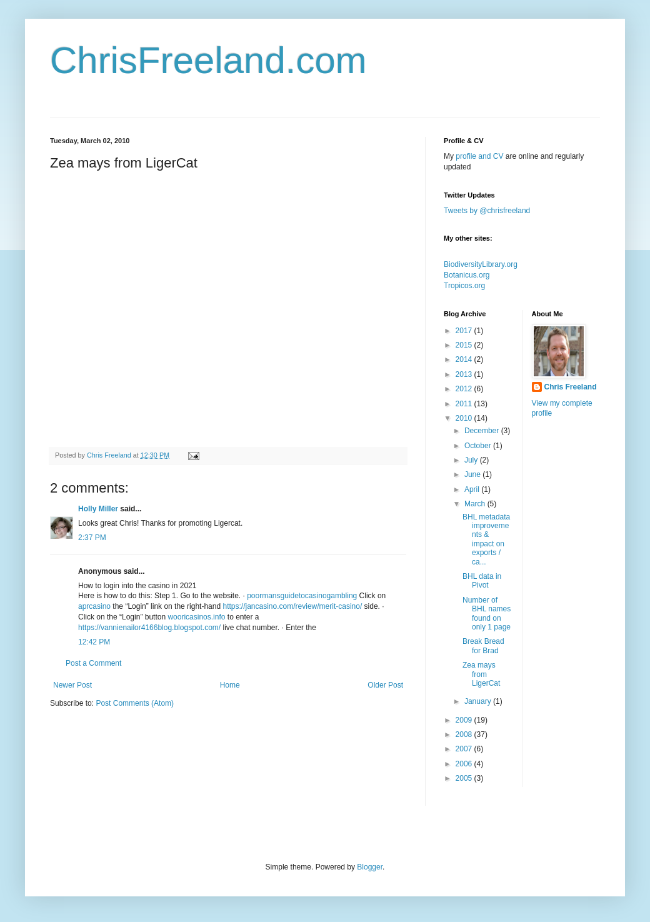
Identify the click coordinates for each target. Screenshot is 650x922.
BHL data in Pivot (481, 580)
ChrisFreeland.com (208, 60)
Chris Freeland (570, 387)
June (473, 474)
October (478, 445)
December (482, 430)
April (472, 489)
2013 (465, 374)
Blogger (369, 867)
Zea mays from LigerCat (481, 674)
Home (230, 685)
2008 (465, 734)
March (476, 503)
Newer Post (72, 685)
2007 (465, 748)
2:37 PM (92, 537)
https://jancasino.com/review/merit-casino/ (292, 606)
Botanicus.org (466, 275)
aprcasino (94, 606)
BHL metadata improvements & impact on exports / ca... (486, 539)
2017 (465, 330)
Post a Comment (93, 663)
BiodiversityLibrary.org (481, 264)
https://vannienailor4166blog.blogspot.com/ (149, 627)
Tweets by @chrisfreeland (487, 210)
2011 (465, 403)
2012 (465, 388)
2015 (465, 345)
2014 (465, 359)
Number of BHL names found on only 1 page (486, 613)
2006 (465, 763)
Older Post (385, 685)
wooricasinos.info (196, 617)
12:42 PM (94, 642)
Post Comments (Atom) (135, 703)
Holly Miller (98, 508)
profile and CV (479, 156)
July (472, 460)
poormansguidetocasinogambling (302, 595)
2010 (465, 418)
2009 (465, 720)
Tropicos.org (464, 285)
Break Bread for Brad (483, 645)
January (478, 701)
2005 (465, 778)
